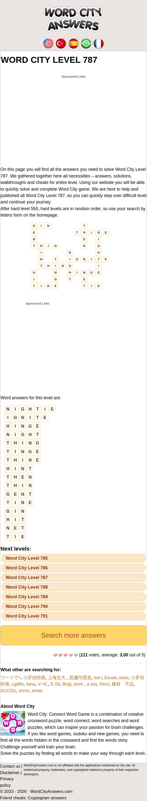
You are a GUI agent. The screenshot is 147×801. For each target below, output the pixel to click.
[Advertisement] (73, 115)
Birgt (66, 684)
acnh (79, 684)
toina (31, 684)
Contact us (10, 766)
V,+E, (43, 684)
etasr (124, 677)
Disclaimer (9, 772)
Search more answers (73, 635)
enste (37, 690)
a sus (92, 684)
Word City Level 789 (27, 596)
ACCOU (8, 690)
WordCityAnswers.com (51, 791)
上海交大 (57, 677)
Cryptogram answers (47, 798)
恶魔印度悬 (80, 677)
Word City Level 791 (27, 616)
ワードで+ (10, 677)
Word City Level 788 (27, 587)
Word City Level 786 (27, 567)
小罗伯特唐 (34, 677)
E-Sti (55, 684)
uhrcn (23, 690)
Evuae (110, 677)
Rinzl (104, 684)
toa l (98, 677)
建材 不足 (123, 684)
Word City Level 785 (27, 558)
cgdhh (18, 684)
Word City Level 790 (27, 606)
